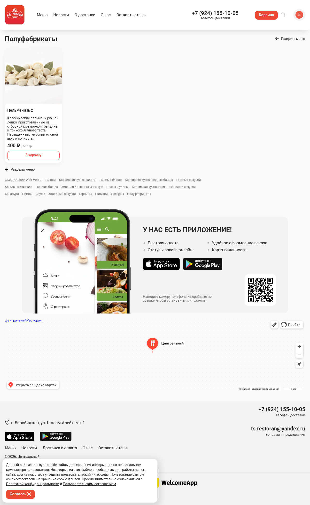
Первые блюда (111, 180)
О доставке (85, 15)
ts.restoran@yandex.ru (278, 429)
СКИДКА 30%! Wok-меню (23, 180)
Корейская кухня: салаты (77, 180)
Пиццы (27, 194)
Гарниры (85, 194)
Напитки (101, 194)
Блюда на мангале (18, 187)
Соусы (40, 194)
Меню (42, 15)
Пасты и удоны (117, 187)
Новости (61, 15)
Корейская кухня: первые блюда (149, 180)
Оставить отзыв (131, 15)
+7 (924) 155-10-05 (215, 13)
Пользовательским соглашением (89, 484)
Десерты (117, 194)
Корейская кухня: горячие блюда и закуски (164, 187)
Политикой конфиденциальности (32, 484)
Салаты (50, 180)
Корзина (266, 15)
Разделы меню (293, 39)
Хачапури (12, 194)
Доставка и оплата (60, 448)
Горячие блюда (47, 187)
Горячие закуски (188, 180)
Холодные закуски (62, 194)
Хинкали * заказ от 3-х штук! (82, 187)
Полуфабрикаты (139, 194)
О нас (106, 15)
